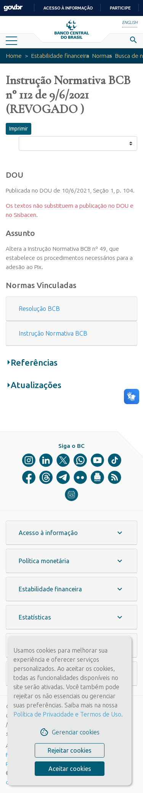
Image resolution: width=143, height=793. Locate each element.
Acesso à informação (68, 8)
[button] (71, 308)
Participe (120, 8)
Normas (102, 56)
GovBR (12, 7)
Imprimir (18, 129)
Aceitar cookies (69, 768)
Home (14, 56)
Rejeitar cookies (70, 750)
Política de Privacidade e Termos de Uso (67, 714)
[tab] (71, 309)
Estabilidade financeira (60, 56)
